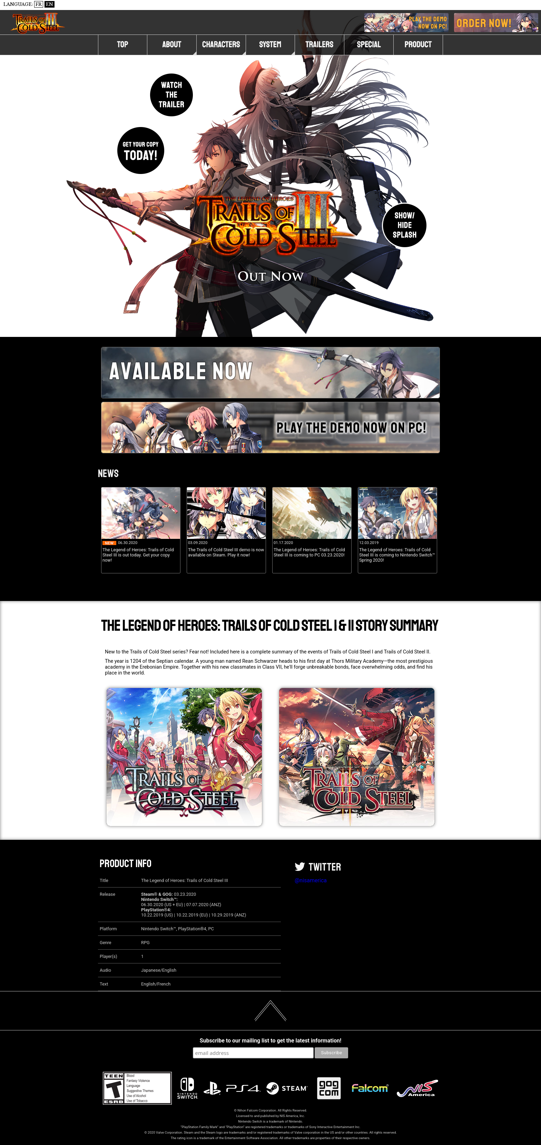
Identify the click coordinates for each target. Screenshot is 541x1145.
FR (39, 4)
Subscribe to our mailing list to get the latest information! (270, 1040)
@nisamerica (311, 880)
